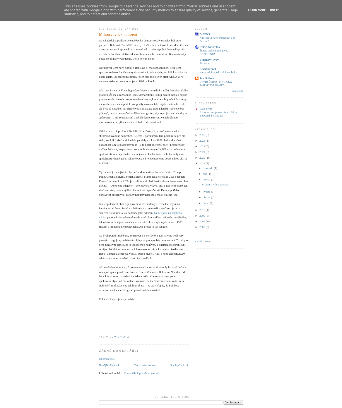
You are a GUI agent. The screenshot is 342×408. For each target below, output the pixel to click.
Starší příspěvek (179, 365)
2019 (202, 163)
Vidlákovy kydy (209, 59)
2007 (202, 227)
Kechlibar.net (208, 68)
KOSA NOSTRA (210, 47)
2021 (202, 152)
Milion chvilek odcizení (215, 184)
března (207, 197)
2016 (202, 210)
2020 (202, 157)
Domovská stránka (145, 365)
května (207, 191)
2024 (202, 140)
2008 (202, 221)
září (205, 173)
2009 (202, 215)
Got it (274, 10)
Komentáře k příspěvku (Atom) (141, 373)
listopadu (208, 168)
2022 (202, 146)
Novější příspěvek (109, 365)
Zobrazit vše (238, 91)
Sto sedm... (206, 63)
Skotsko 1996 (202, 241)
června (207, 179)
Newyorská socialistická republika (218, 72)
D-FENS (205, 34)
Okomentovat (107, 358)
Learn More (257, 10)
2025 (202, 135)
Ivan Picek (206, 108)
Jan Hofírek (207, 78)
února (206, 203)
